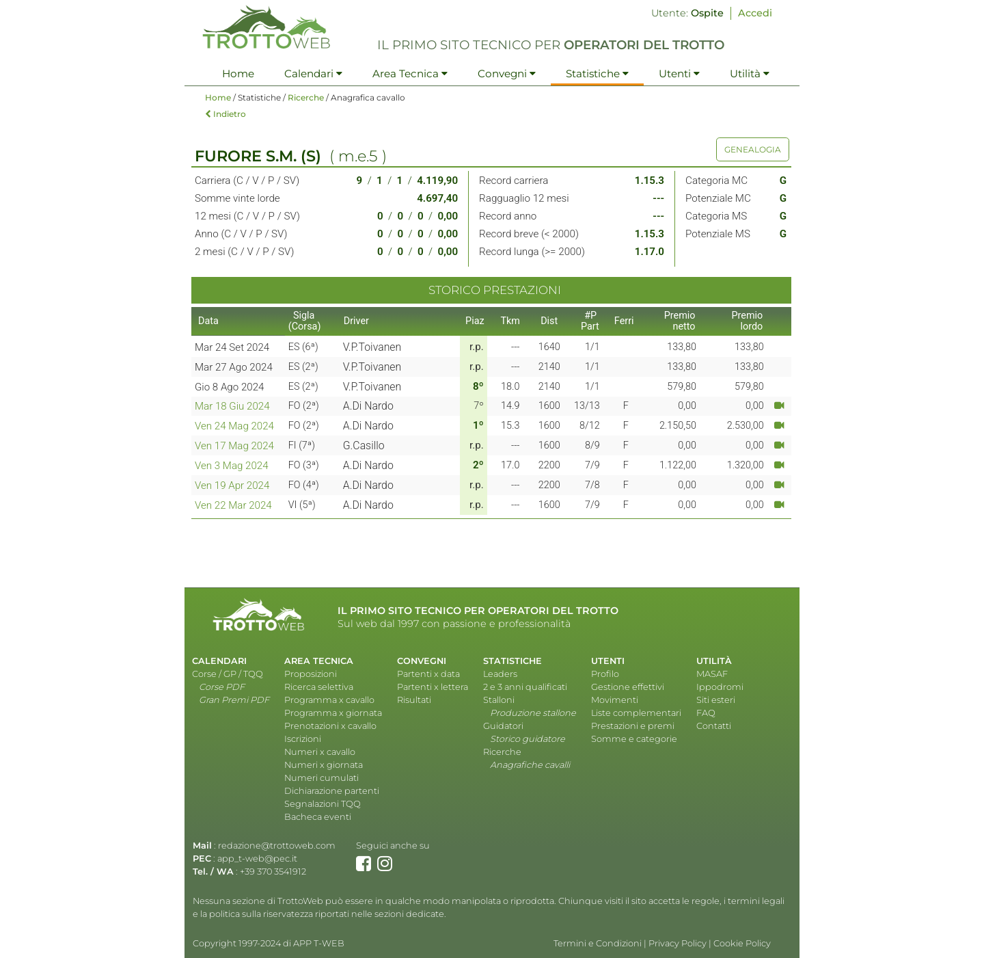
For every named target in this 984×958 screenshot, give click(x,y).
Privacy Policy (677, 943)
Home (238, 73)
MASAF (712, 674)
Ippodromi (719, 687)
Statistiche (597, 73)
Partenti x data (428, 674)
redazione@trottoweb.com (277, 845)
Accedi (755, 13)
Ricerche (306, 97)
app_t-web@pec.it (257, 858)
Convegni (507, 73)
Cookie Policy (742, 943)
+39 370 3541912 (273, 871)
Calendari (313, 73)
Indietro (225, 114)
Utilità (749, 73)
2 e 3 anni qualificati (525, 687)
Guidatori (503, 726)
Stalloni (499, 700)
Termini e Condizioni (598, 943)
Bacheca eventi (317, 817)
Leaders (500, 674)
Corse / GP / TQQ (227, 674)
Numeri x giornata (323, 765)
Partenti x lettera (432, 687)
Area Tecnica (410, 73)
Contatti (713, 726)
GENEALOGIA (752, 149)
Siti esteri (715, 700)
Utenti (679, 73)
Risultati (414, 700)
